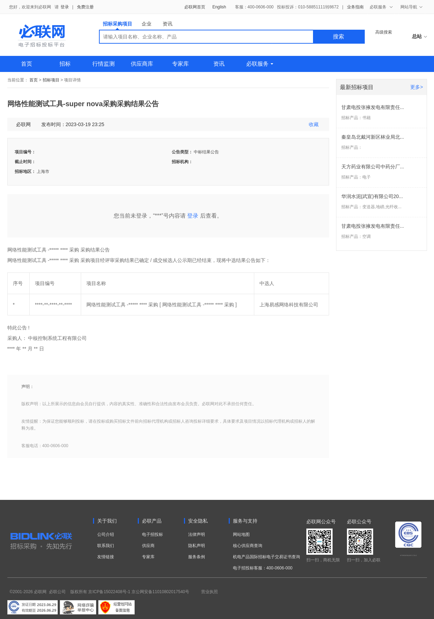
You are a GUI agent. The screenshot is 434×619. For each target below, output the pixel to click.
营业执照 (209, 591)
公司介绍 (105, 534)
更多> (416, 87)
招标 (65, 64)
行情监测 (103, 64)
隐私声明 (196, 545)
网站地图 (241, 534)
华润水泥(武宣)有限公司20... (372, 196)
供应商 (148, 545)
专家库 (180, 64)
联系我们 (105, 545)
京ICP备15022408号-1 (109, 591)
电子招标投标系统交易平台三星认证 (408, 555)
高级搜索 (383, 32)
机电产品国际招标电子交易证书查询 (266, 556)
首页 (26, 64)
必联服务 (259, 64)
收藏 (314, 124)
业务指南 (355, 7)
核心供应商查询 (247, 545)
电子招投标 (152, 534)
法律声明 (196, 534)
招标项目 (51, 80)
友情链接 (105, 556)
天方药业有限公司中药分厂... (372, 166)
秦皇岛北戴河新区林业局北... (372, 137)
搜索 (338, 36)
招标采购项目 (117, 25)
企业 (146, 24)
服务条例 (196, 556)
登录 (65, 7)
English (219, 7)
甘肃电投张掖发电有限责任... (372, 107)
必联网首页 (194, 7)
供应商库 (142, 64)
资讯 (167, 24)
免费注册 (85, 7)
